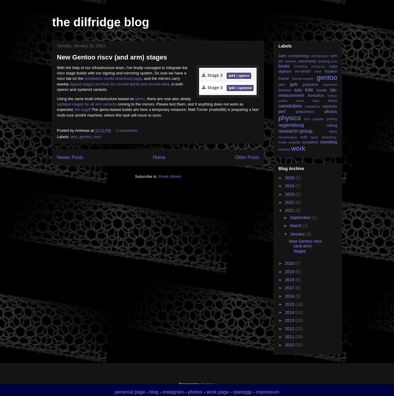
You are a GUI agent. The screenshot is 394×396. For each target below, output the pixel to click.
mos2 (332, 101)
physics (289, 118)
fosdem (331, 71)
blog (153, 392)
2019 (290, 271)
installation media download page (113, 78)
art (280, 61)
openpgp (242, 392)
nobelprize (312, 106)
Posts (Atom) (170, 176)
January (298, 234)
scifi (303, 137)
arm (74, 136)
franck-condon (302, 78)
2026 (290, 177)
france (283, 79)
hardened (330, 84)
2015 (290, 304)
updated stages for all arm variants (86, 104)
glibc (281, 84)
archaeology (299, 56)
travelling (328, 142)
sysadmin (311, 142)
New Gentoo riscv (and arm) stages (112, 57)
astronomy (307, 61)
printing (331, 119)
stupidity (295, 142)
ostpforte (329, 106)
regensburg (291, 125)
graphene (310, 84)
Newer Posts (70, 157)
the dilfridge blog (100, 22)
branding (300, 66)
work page (218, 392)
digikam (284, 71)
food (318, 71)
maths (282, 101)
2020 (290, 263)
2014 (290, 312)
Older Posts (247, 157)
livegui (332, 95)
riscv (97, 136)
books (284, 66)
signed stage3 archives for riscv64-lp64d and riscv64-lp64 (119, 84)
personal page (130, 392)
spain (314, 137)
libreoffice (316, 96)
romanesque (287, 137)
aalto (282, 56)
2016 (290, 296)
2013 (290, 320)
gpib (294, 84)
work (298, 148)
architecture (319, 56)
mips (315, 101)
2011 (290, 336)
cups (333, 66)
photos (331, 111)
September (300, 217)
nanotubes (290, 106)
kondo (322, 90)
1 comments (126, 130)
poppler (318, 119)
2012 (290, 328)
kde (309, 90)
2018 (290, 279)
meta (300, 101)
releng (332, 125)
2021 (290, 210)
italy (298, 90)
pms (307, 119)
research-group (295, 131)
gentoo (85, 136)
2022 (290, 202)
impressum (267, 392)
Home (159, 157)
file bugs (82, 109)
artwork (290, 61)
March (296, 225)
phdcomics (305, 112)
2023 (290, 194)
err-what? (303, 71)
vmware (284, 149)
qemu (140, 99)
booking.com (327, 61)
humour (284, 90)
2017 (290, 287)
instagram (173, 392)
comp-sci (318, 66)
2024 (290, 186)
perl (281, 111)
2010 (290, 345)
